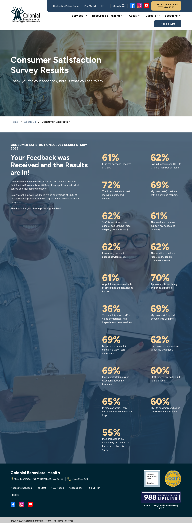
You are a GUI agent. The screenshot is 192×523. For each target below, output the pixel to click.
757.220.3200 (80, 479)
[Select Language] (104, 6)
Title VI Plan (93, 487)
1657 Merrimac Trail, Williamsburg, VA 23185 (38, 479)
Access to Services (21, 487)
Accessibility (75, 487)
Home (14, 121)
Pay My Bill (90, 6)
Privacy (15, 494)
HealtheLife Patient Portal (66, 6)
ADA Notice (57, 487)
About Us (30, 121)
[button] (79, 15)
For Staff (41, 487)
